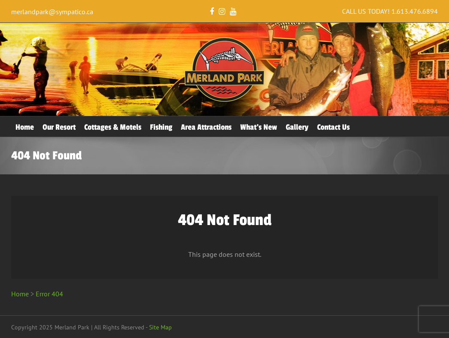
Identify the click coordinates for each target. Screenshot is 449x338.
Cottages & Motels (112, 127)
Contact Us (333, 127)
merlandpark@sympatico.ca (52, 11)
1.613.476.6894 (414, 11)
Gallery (297, 127)
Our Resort (59, 127)
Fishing (161, 127)
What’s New (258, 127)
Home (24, 127)
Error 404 (49, 293)
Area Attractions (206, 127)
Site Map (160, 327)
